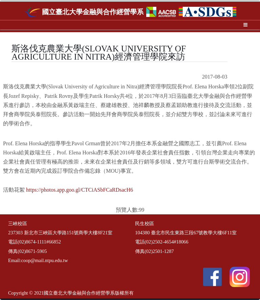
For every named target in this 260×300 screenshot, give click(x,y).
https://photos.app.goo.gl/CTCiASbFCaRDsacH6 (79, 190)
